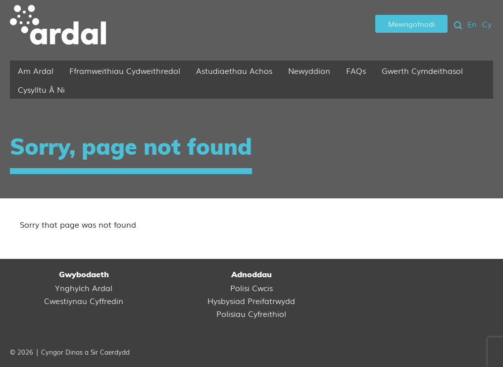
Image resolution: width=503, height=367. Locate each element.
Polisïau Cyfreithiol (251, 313)
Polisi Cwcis (251, 288)
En (472, 24)
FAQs (356, 70)
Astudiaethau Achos (234, 70)
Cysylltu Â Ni (41, 89)
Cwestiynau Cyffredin (83, 300)
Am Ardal (35, 70)
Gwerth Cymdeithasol (422, 70)
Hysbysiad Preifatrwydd (251, 300)
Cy (487, 24)
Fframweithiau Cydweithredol (124, 70)
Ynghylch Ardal (83, 288)
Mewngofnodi (411, 23)
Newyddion (309, 70)
